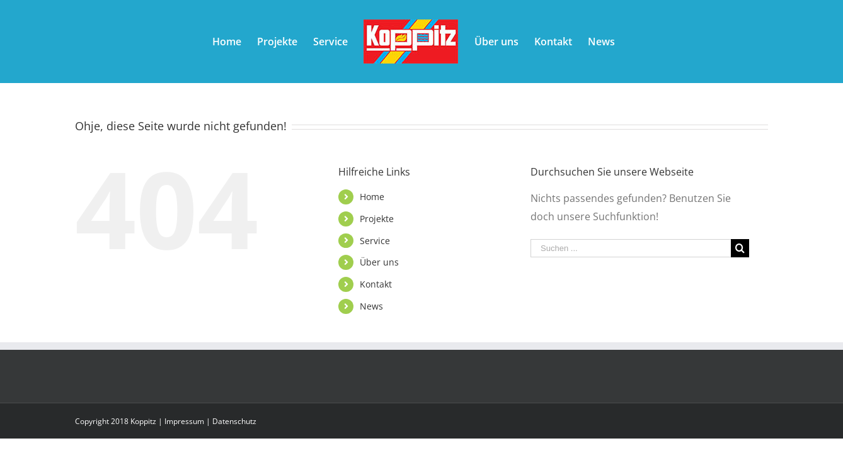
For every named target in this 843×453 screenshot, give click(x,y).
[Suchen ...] (630, 248)
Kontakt (376, 284)
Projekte (377, 219)
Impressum (184, 421)
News (371, 306)
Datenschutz (234, 421)
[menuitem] (197, 41)
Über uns (379, 262)
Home (372, 197)
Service (375, 241)
